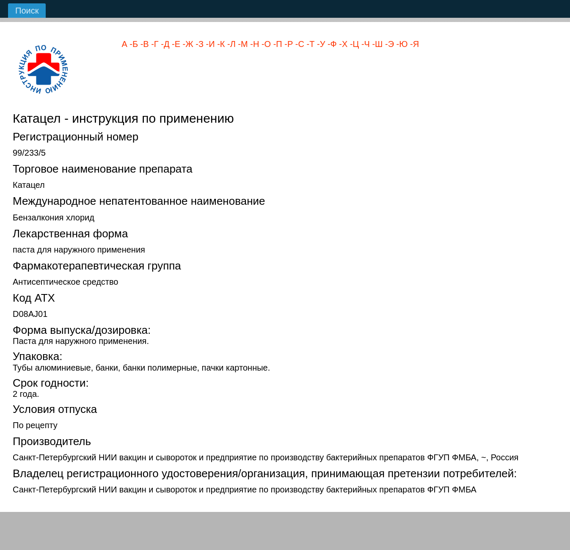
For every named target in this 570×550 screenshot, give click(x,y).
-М (242, 44)
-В (143, 44)
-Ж (186, 44)
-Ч (364, 44)
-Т (309, 44)
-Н (253, 44)
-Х (342, 44)
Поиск (27, 10)
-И (209, 44)
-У (319, 44)
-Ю (401, 44)
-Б (132, 44)
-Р (287, 44)
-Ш (376, 44)
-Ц (353, 44)
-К (220, 44)
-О (265, 44)
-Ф (330, 44)
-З (198, 44)
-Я (413, 44)
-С (298, 44)
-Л (230, 44)
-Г (154, 44)
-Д (164, 44)
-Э (388, 44)
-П (276, 44)
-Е (174, 44)
